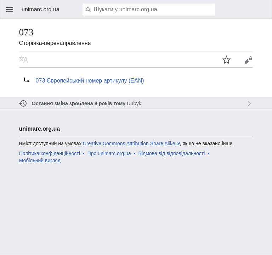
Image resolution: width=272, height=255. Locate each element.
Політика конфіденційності (49, 153)
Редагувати (248, 59)
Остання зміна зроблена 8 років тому (79, 103)
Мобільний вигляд (40, 160)
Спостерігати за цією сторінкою (227, 59)
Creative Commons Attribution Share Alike (129, 143)
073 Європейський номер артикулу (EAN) (90, 81)
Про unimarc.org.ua (109, 153)
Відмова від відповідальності (171, 153)
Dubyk (134, 103)
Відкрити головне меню (10, 9)
